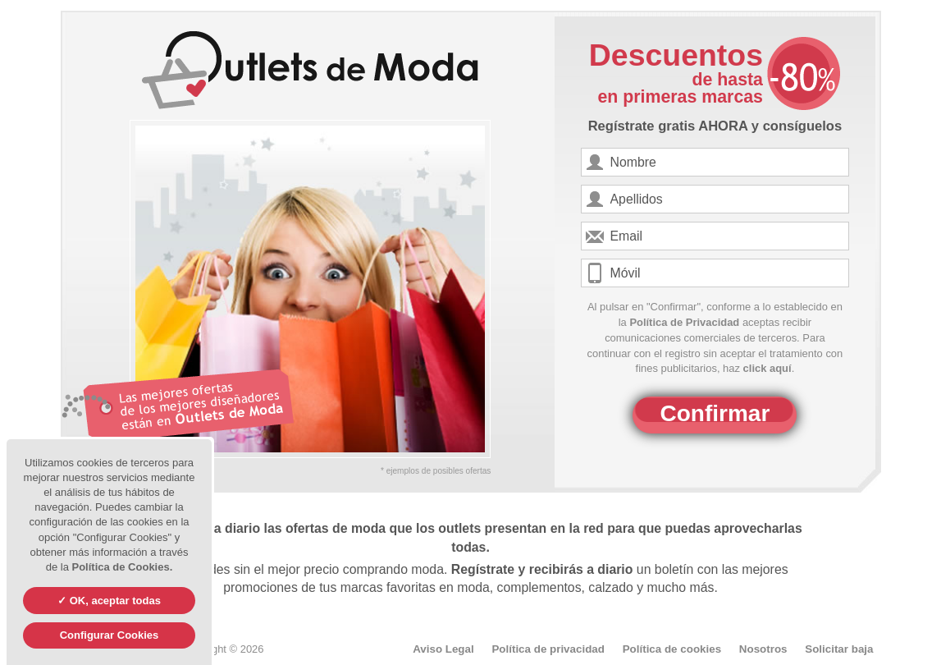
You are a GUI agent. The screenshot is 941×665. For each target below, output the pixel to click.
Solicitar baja (839, 649)
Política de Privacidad (684, 322)
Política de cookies (672, 649)
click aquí (767, 368)
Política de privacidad (548, 649)
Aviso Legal (443, 649)
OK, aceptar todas (113, 600)
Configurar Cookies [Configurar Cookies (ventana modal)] (109, 635)
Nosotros (763, 649)
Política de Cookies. (121, 567)
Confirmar (715, 413)
